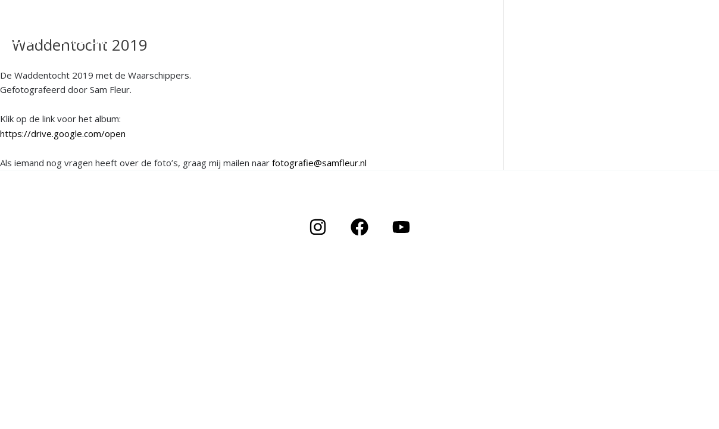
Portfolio (589, 45)
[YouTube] (401, 227)
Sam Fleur (61, 36)
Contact (682, 45)
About (636, 45)
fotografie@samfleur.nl (319, 163)
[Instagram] (318, 227)
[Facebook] (359, 227)
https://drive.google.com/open (63, 133)
